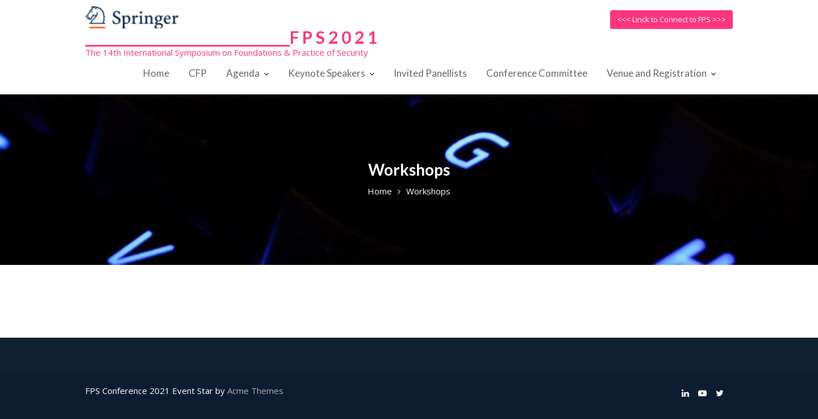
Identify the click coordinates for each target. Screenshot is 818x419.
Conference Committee (536, 73)
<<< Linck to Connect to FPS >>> (671, 19)
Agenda (243, 73)
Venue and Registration (657, 73)
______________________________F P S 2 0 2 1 (231, 37)
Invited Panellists (430, 73)
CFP (198, 73)
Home (156, 73)
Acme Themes (255, 390)
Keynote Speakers (326, 73)
